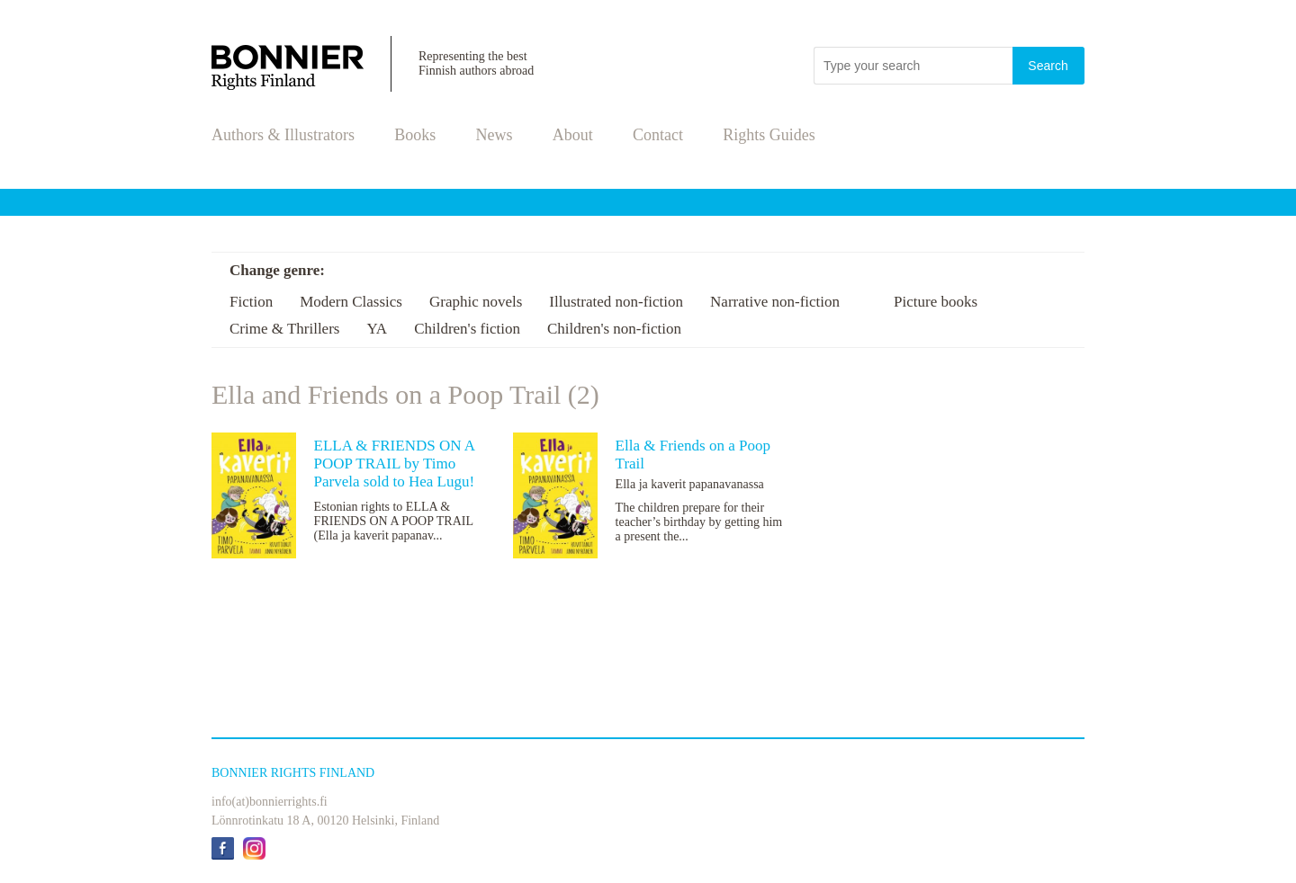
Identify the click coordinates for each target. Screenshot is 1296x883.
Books (415, 135)
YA (376, 328)
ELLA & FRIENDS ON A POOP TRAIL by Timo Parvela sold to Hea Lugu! (394, 463)
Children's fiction (467, 328)
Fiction (251, 301)
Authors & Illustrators (283, 135)
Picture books (935, 301)
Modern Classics (351, 301)
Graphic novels (475, 301)
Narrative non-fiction (775, 301)
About (573, 135)
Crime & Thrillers (284, 328)
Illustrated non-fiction (616, 301)
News (494, 135)
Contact (658, 135)
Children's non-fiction (614, 328)
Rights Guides (769, 135)
